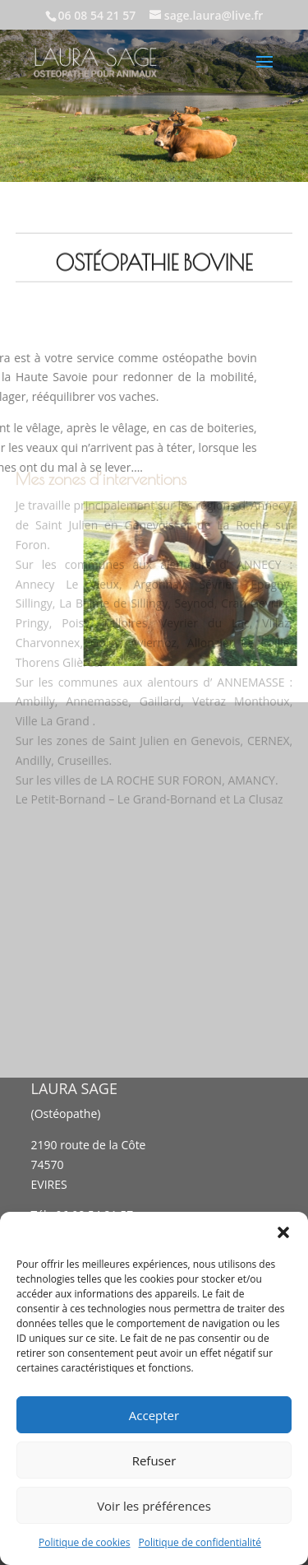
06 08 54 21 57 (97, 15)
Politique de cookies (85, 1542)
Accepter (154, 1415)
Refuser (154, 1460)
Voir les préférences (154, 1505)
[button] (283, 1232)
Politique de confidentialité (200, 1542)
